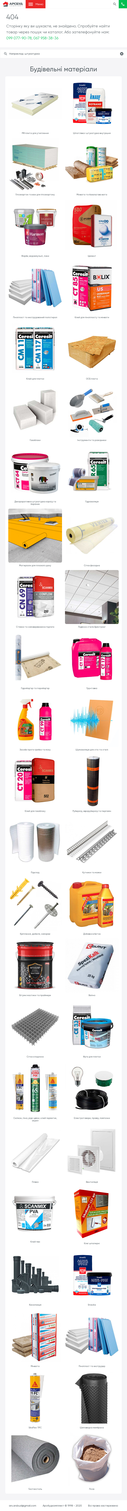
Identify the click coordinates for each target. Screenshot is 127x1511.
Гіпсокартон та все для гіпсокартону (35, 194)
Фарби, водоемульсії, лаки (35, 256)
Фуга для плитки (92, 1056)
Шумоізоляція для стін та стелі (92, 749)
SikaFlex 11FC (35, 1427)
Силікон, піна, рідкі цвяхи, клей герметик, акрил (35, 1119)
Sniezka (92, 1305)
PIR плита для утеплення (35, 133)
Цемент (92, 256)
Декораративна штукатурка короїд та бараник (35, 502)
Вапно (92, 995)
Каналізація (35, 1305)
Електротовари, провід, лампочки (92, 1118)
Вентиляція (92, 1182)
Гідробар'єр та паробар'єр (35, 688)
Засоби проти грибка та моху (35, 749)
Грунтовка (91, 688)
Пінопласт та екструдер (92, 1366)
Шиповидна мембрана (92, 1427)
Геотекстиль (35, 1489)
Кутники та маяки (91, 872)
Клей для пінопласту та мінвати (92, 317)
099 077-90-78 (19, 38)
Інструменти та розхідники (91, 440)
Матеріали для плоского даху (35, 565)
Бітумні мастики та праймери (35, 995)
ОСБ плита (92, 379)
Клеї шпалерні (92, 1243)
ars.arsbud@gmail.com (22, 1505)
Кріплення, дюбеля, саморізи (35, 934)
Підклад (35, 872)
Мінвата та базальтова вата (92, 194)
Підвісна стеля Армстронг (92, 627)
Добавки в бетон (92, 934)
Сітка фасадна (92, 565)
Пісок (92, 1489)
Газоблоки (35, 440)
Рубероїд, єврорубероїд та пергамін (92, 811)
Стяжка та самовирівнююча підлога (35, 627)
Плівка (35, 1182)
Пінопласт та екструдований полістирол (35, 317)
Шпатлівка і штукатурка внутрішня (92, 133)
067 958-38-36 (45, 38)
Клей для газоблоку (35, 811)
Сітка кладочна (35, 1056)
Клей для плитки (35, 379)
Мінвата (35, 1366)
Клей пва (35, 1241)
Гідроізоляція (92, 501)
